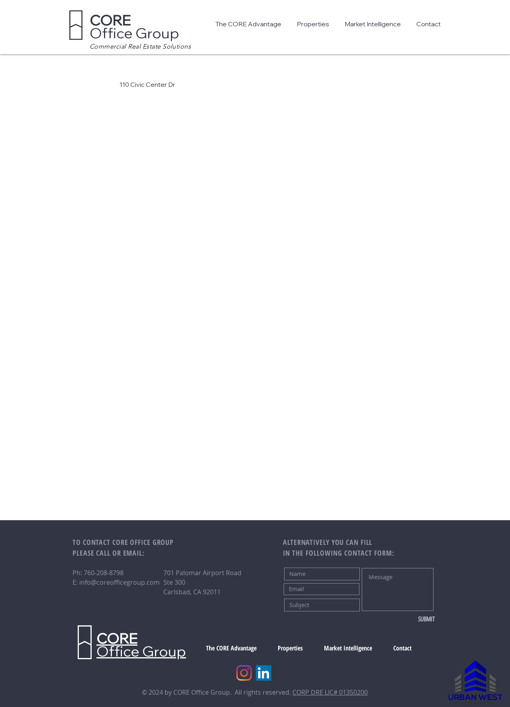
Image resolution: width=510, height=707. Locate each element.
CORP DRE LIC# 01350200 (330, 692)
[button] (250, 24)
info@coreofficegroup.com (119, 582)
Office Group (134, 26)
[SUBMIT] (408, 619)
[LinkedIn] (263, 673)
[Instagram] (244, 673)
